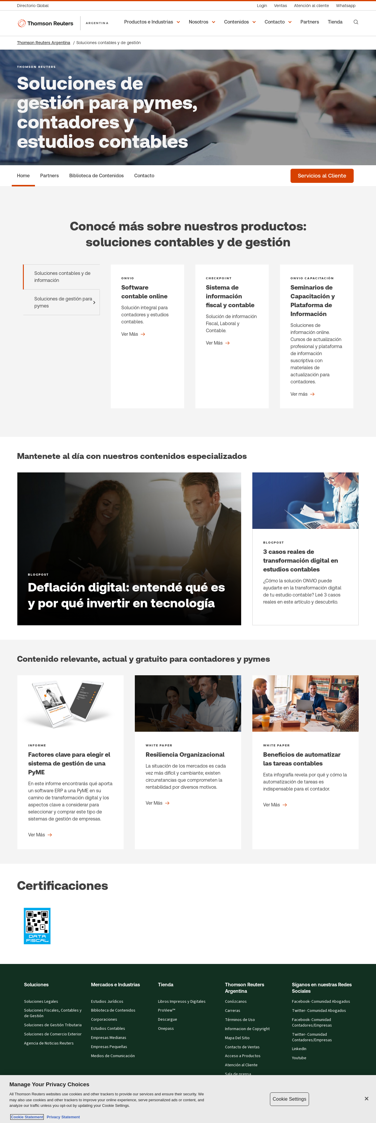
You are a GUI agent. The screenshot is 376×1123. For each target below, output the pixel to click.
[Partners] (310, 22)
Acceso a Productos (243, 1056)
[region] (188, 1099)
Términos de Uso (240, 1020)
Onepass (166, 1029)
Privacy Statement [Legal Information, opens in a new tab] (62, 1117)
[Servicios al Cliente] (322, 176)
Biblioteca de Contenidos (113, 1010)
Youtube (299, 1058)
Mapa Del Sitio (237, 1038)
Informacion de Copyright (247, 1029)
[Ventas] (281, 5)
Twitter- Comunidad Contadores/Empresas (312, 1037)
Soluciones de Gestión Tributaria (53, 1025)
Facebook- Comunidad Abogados (321, 1002)
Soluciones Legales (41, 1002)
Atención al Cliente (241, 1065)
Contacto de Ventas (242, 1047)
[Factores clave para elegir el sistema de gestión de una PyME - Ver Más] (70, 762)
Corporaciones (104, 1019)
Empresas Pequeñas (109, 1047)
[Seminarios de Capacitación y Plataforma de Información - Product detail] (316, 336)
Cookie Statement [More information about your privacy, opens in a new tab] (27, 1117)
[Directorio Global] (34, 5)
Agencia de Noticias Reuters (49, 1043)
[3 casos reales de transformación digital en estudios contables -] (305, 548)
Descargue (167, 1019)
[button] (153, 22)
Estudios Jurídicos (107, 1002)
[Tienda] (336, 22)
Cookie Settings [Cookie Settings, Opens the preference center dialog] (289, 1099)
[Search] (356, 22)
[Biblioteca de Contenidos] (96, 175)
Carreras (232, 1011)
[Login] (262, 5)
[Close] (366, 1098)
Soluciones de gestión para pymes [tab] (66, 302)
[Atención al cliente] (312, 5)
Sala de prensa (238, 1074)
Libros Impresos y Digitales (182, 1002)
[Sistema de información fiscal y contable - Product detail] (232, 336)
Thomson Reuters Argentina (43, 42)
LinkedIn (299, 1049)
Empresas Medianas (108, 1038)
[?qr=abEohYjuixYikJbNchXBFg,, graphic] (37, 926)
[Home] (23, 175)
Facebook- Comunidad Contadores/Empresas (312, 1022)
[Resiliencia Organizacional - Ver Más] (188, 762)
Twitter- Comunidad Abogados (319, 1011)
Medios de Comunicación (113, 1056)
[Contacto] (144, 175)
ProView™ (166, 1010)
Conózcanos (236, 1002)
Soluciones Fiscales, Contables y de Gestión (53, 1013)
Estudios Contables (108, 1029)
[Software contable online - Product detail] (147, 336)
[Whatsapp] (346, 5)
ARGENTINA (97, 23)
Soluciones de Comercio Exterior (53, 1034)
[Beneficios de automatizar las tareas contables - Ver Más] (305, 762)
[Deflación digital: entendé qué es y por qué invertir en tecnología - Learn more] (129, 548)
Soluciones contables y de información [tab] (62, 276)
